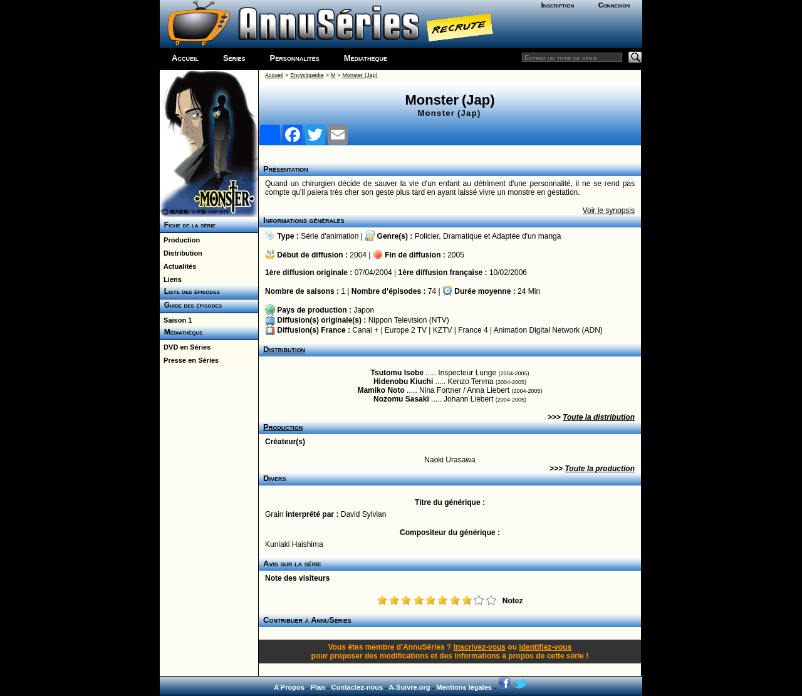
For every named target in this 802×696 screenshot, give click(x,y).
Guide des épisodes (191, 305)
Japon (363, 310)
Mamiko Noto (380, 390)
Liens (171, 279)
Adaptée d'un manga (526, 236)
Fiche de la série (188, 225)
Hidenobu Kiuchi (403, 381)
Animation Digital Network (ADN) (548, 330)
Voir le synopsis (609, 210)
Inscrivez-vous (480, 647)
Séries (234, 58)
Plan (318, 687)
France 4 (472, 330)
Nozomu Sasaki (401, 399)
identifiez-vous (545, 647)
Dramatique (462, 236)
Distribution (181, 253)
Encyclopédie (307, 75)
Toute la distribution (599, 417)
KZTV (442, 330)
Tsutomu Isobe (397, 372)
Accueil (185, 58)
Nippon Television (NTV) (408, 320)
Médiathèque (365, 58)
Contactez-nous (357, 687)
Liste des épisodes (190, 291)
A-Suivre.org (409, 687)
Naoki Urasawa (449, 459)
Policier (427, 236)
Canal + (365, 330)
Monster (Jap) (360, 75)
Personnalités (295, 58)
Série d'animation (329, 236)
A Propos (289, 687)
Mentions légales (464, 687)
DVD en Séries (185, 347)
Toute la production (600, 468)
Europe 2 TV (406, 330)
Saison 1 (176, 320)
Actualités (178, 266)
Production (180, 240)
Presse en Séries (189, 360)
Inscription (557, 5)
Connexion (614, 5)
